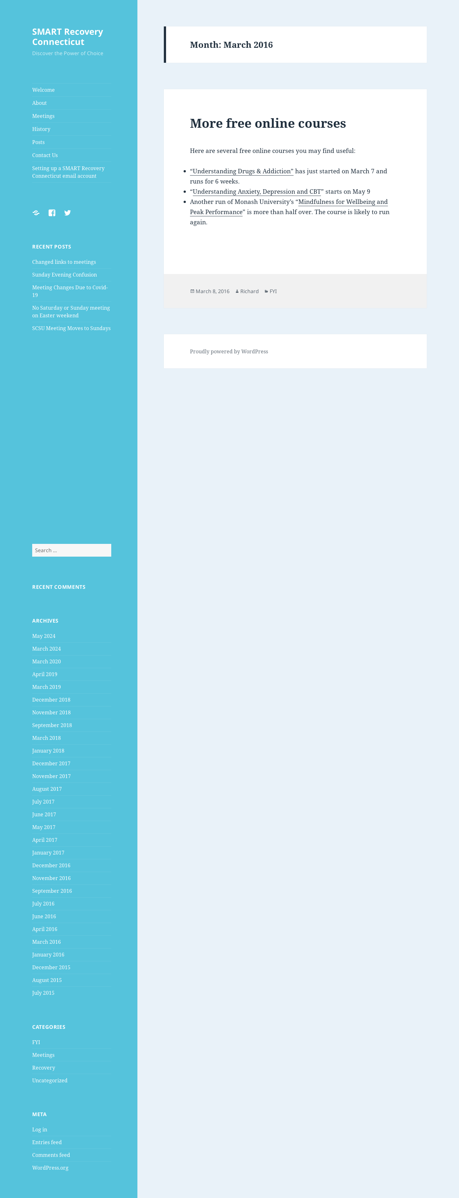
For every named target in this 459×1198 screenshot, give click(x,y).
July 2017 (43, 801)
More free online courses (268, 122)
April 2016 (44, 929)
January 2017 (48, 852)
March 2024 (46, 648)
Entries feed (47, 1142)
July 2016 (43, 903)
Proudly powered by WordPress (229, 351)
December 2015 (51, 967)
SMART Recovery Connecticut (67, 36)
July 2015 (43, 992)
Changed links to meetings (64, 261)
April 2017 (44, 839)
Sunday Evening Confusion (64, 274)
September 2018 (52, 725)
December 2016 (51, 865)
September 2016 (52, 890)
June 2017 (44, 814)
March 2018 (46, 737)
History (41, 129)
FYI (36, 1042)
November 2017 (51, 776)
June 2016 (44, 916)
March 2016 (46, 941)
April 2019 (44, 674)
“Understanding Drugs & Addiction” (242, 171)
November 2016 (51, 878)
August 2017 (47, 788)
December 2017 (51, 763)
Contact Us (45, 155)
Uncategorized (50, 1080)
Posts (38, 142)
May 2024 (43, 635)
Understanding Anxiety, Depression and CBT (257, 191)
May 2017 (43, 827)
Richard (249, 291)
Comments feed (51, 1154)
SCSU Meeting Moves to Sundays (71, 328)
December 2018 (51, 699)
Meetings (43, 115)
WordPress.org (50, 1167)
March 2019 (46, 686)
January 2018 (48, 750)
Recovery (43, 1067)
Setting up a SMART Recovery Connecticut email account (68, 172)
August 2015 (47, 980)
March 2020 (46, 661)
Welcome (43, 89)
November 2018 (51, 712)
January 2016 (48, 954)
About (39, 102)
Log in (39, 1129)
